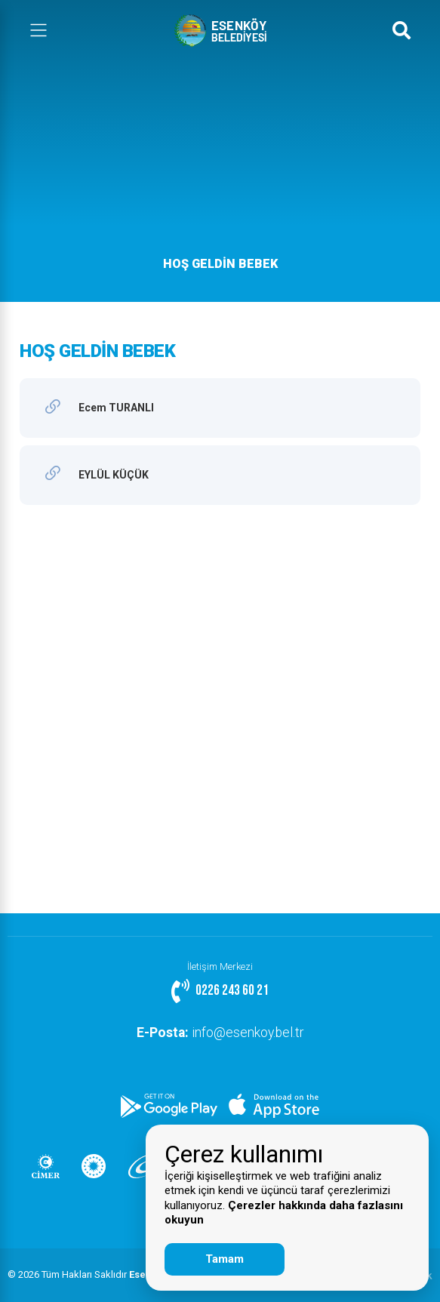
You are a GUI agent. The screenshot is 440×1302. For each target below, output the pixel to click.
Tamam (224, 1259)
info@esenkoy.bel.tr (220, 1032)
